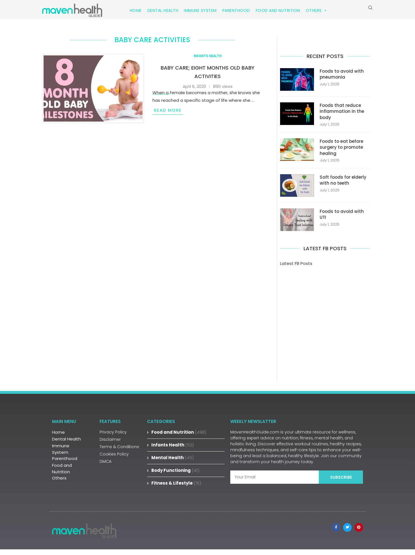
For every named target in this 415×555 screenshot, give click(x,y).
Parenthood (236, 10)
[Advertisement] (325, 322)
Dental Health (163, 10)
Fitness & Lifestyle (176, 489)
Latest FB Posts (296, 269)
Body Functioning (175, 476)
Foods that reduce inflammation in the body (342, 115)
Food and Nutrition (278, 10)
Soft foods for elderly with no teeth (344, 186)
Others (317, 10)
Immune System (200, 10)
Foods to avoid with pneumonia (342, 78)
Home (136, 10)
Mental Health (172, 464)
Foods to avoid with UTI (342, 220)
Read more (168, 114)
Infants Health (172, 451)
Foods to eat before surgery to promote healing (342, 152)
